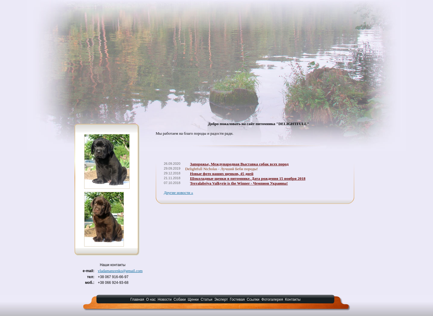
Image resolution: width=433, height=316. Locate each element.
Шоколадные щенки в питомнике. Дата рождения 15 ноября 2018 (248, 178)
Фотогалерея (272, 299)
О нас (151, 299)
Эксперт (221, 299)
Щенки (193, 299)
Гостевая (237, 299)
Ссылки (253, 299)
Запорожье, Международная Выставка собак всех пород (239, 164)
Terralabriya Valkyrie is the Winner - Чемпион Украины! (239, 183)
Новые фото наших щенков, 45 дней (221, 173)
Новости (164, 299)
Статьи (206, 299)
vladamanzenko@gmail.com (120, 270)
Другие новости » (178, 192)
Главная (137, 299)
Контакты (293, 299)
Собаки (180, 299)
